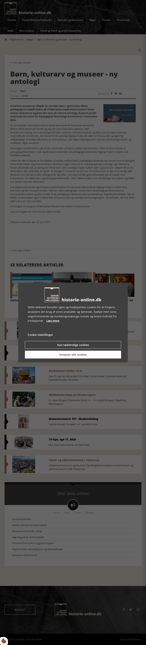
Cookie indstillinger (40, 335)
